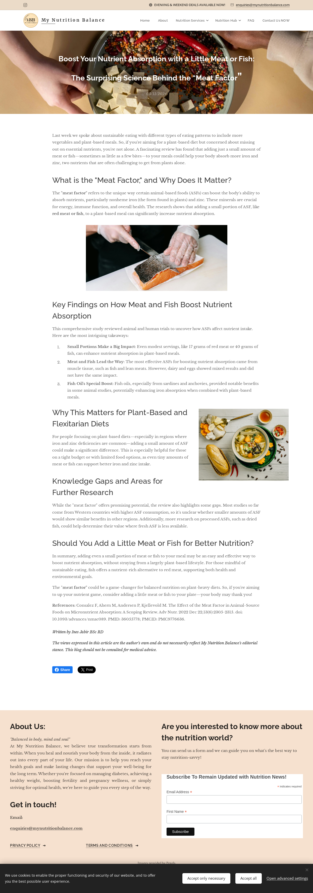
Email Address (179, 792)
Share (62, 670)
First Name (177, 811)
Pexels (170, 863)
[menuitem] (149, 20)
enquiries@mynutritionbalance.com (263, 5)
